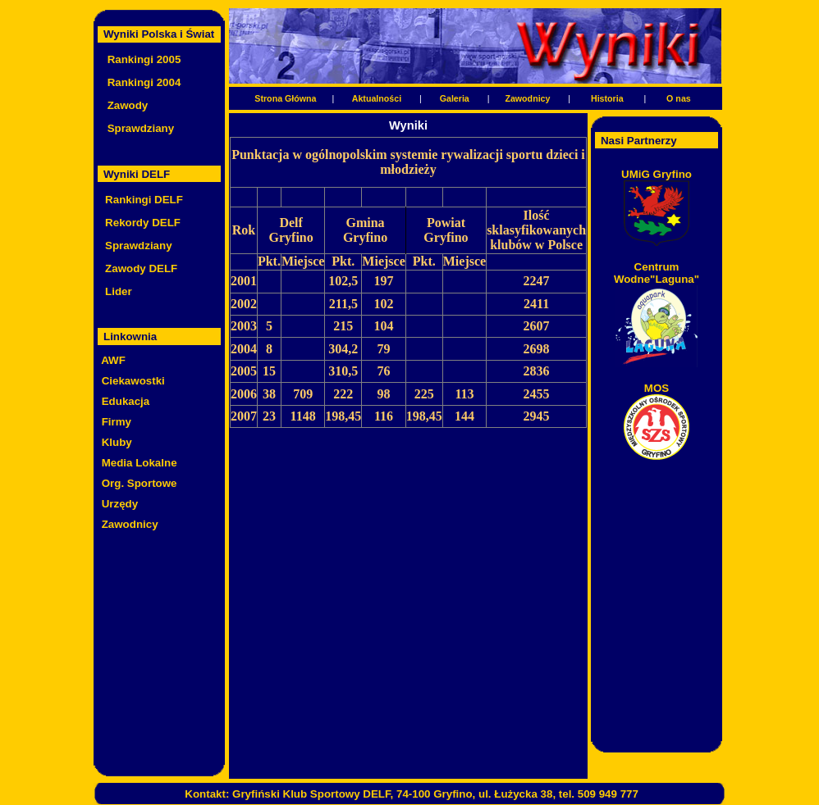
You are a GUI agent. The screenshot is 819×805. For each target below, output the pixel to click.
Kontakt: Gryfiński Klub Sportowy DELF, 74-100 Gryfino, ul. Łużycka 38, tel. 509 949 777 (411, 794)
